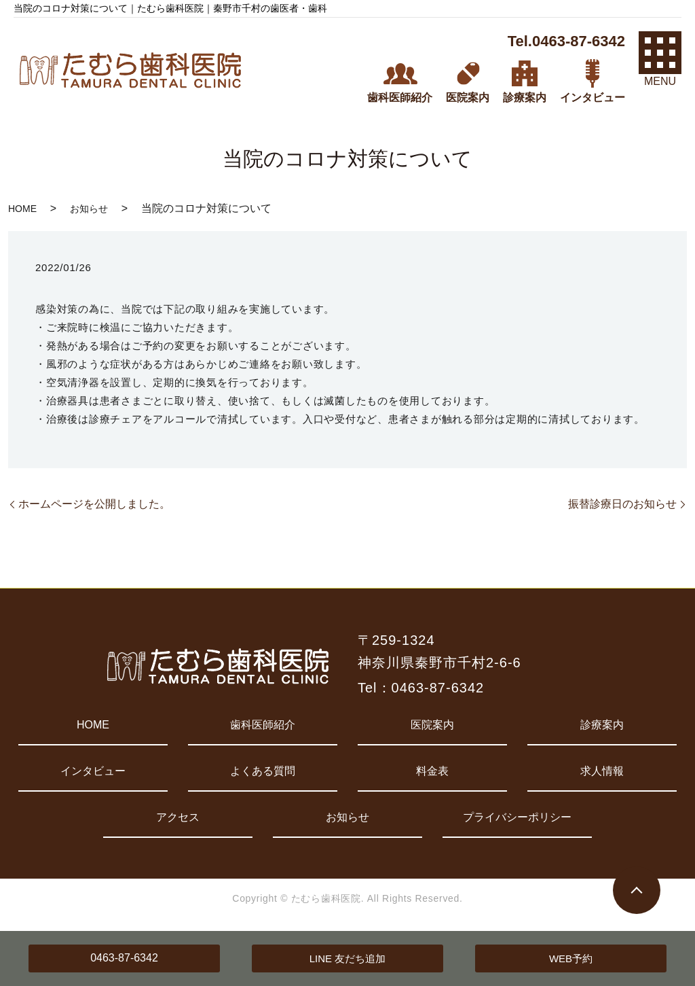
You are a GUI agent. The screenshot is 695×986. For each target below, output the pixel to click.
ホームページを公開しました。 (94, 504)
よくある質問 (262, 771)
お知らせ (89, 208)
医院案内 (432, 724)
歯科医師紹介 (262, 724)
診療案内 (602, 724)
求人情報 (602, 771)
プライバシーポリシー (517, 817)
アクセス (178, 817)
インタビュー (93, 771)
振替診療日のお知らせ (622, 504)
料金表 (432, 771)
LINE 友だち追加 (347, 958)
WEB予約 (571, 958)
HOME (22, 208)
